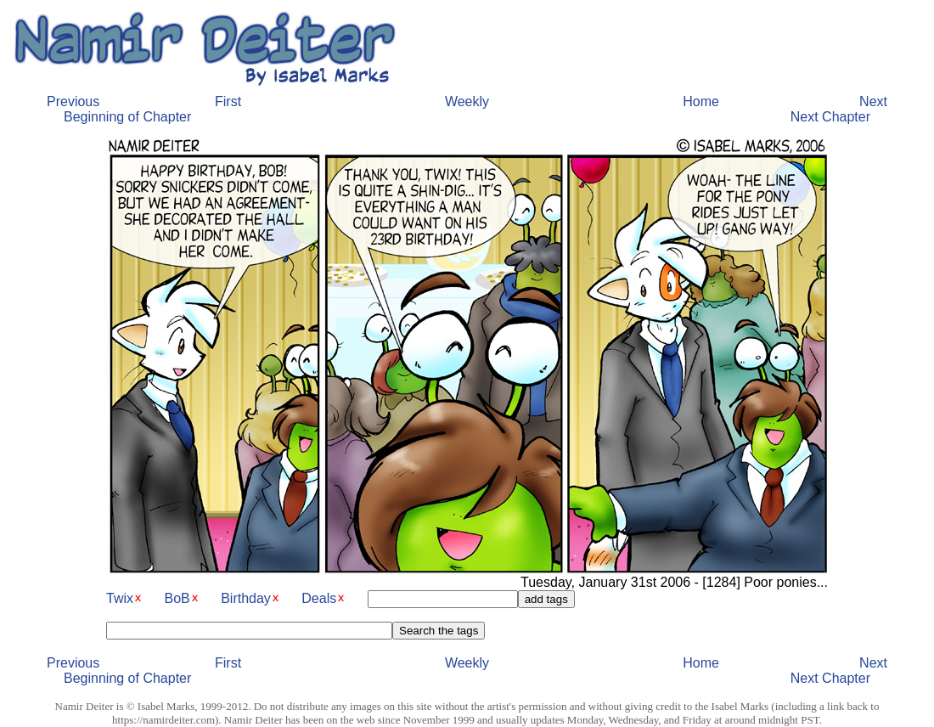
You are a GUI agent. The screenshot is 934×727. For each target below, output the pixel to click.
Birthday (246, 598)
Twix (119, 598)
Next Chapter (830, 117)
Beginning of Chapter (127, 117)
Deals (318, 598)
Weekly (467, 101)
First (228, 101)
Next (873, 101)
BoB (176, 598)
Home (701, 101)
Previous (73, 101)
